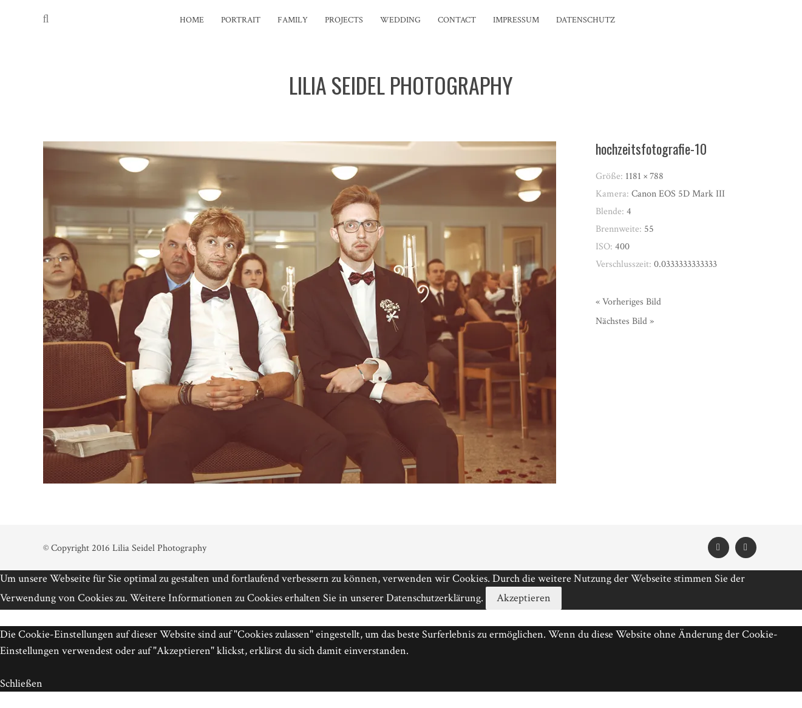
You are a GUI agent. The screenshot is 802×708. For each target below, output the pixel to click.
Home (192, 20)
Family (292, 20)
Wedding (400, 20)
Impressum (516, 20)
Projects (344, 20)
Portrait (240, 20)
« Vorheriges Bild (628, 301)
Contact (457, 20)
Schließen (21, 683)
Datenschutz (585, 20)
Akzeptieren (524, 598)
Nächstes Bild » (625, 321)
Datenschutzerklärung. (434, 598)
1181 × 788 (644, 176)
